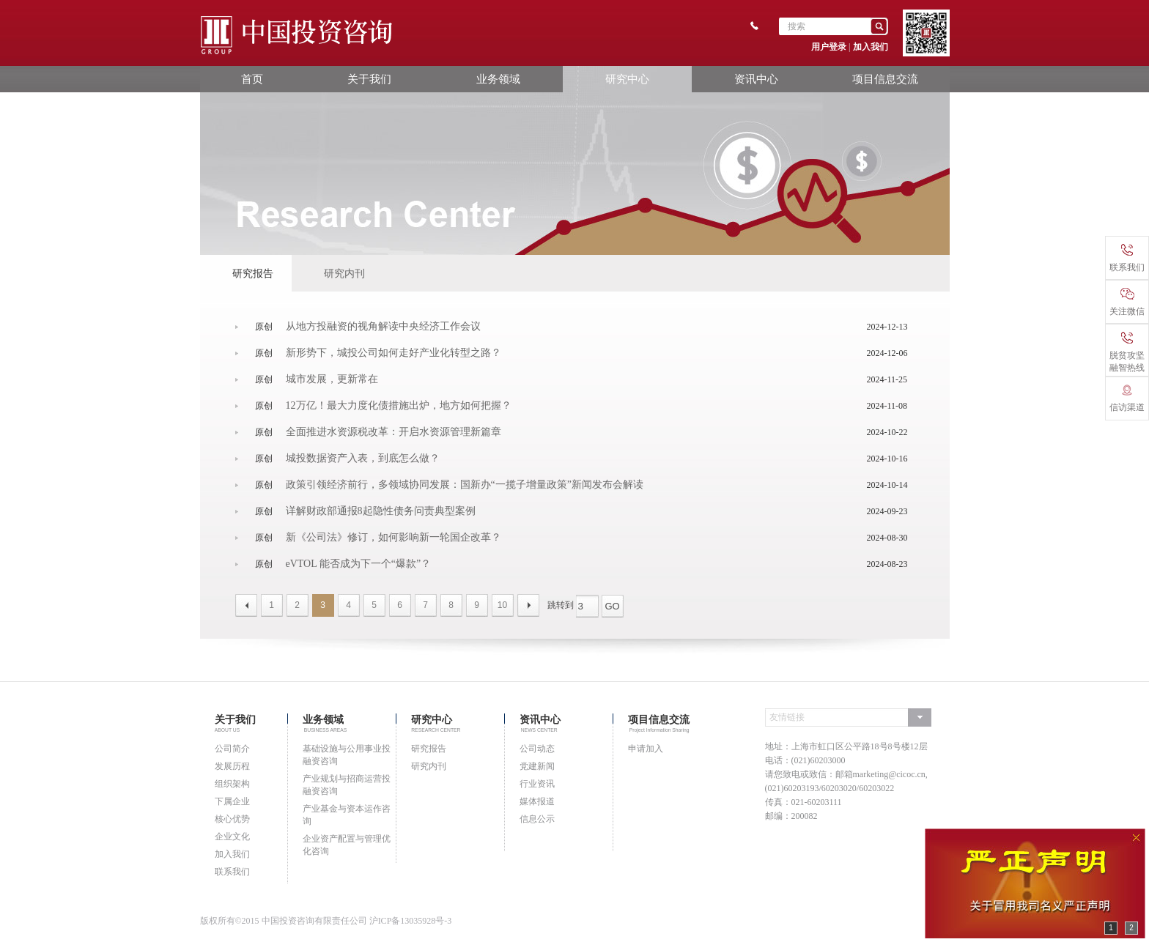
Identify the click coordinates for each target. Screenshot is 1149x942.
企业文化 (232, 836)
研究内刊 (344, 273)
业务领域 (498, 79)
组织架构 (232, 784)
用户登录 (828, 47)
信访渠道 (1127, 398)
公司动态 (537, 748)
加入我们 (870, 47)
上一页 (246, 605)
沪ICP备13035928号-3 (410, 921)
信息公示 (537, 819)
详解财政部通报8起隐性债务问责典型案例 (381, 511)
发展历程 (232, 766)
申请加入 (645, 748)
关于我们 (369, 79)
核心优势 (232, 819)
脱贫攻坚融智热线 (1127, 352)
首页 (252, 79)
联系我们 (232, 872)
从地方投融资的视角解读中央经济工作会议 (383, 327)
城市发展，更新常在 (332, 379)
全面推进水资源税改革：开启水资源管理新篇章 (393, 432)
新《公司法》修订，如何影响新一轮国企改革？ (393, 538)
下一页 (528, 605)
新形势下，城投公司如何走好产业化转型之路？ (393, 353)
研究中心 (627, 79)
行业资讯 (537, 784)
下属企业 (232, 801)
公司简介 (232, 748)
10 (502, 605)
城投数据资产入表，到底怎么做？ (363, 458)
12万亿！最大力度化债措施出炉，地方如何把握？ (398, 406)
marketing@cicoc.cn (889, 774)
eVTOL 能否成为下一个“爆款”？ (359, 564)
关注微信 (1127, 302)
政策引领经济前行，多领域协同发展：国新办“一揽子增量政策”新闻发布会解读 (464, 485)
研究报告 (252, 273)
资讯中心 (756, 79)
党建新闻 (537, 766)
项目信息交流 (885, 79)
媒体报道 (537, 801)
